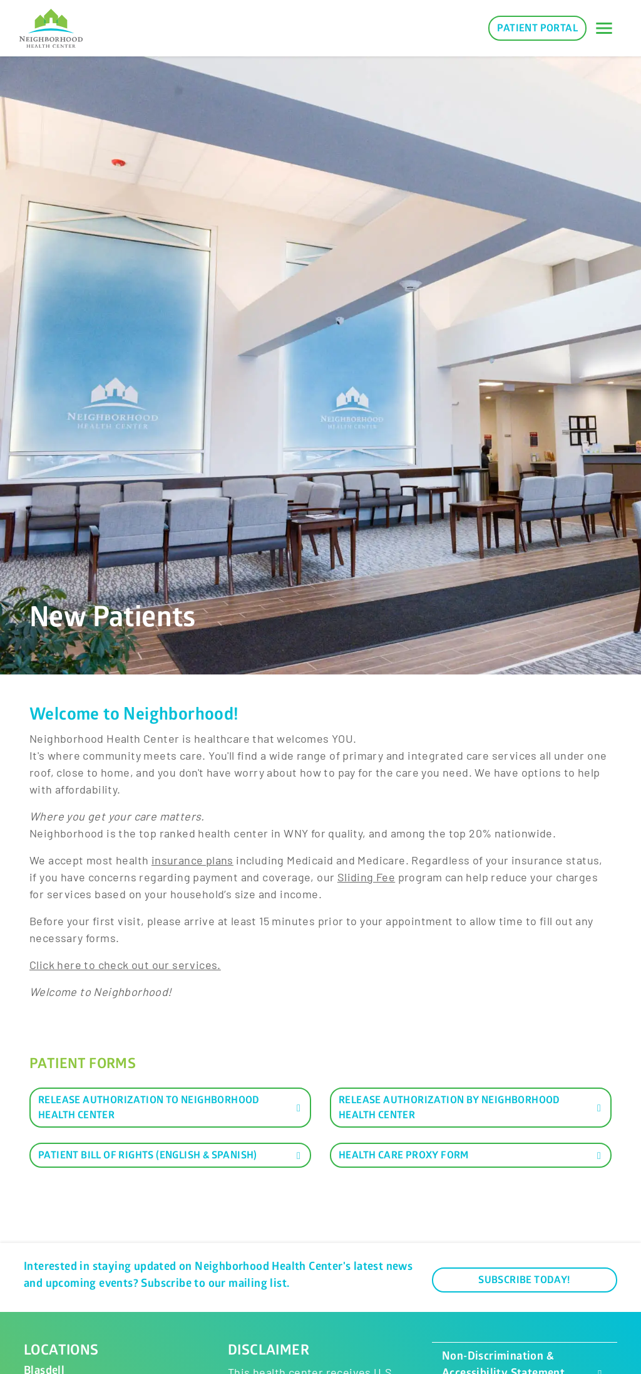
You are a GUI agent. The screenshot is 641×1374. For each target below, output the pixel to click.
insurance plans (192, 860)
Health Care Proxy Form (472, 1155)
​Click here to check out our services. (125, 965)
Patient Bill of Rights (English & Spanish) (171, 1155)
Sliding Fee (366, 877)
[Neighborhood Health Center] (51, 28)
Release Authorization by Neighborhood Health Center (472, 1107)
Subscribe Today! (524, 1280)
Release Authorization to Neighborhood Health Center (171, 1107)
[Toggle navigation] (604, 28)
